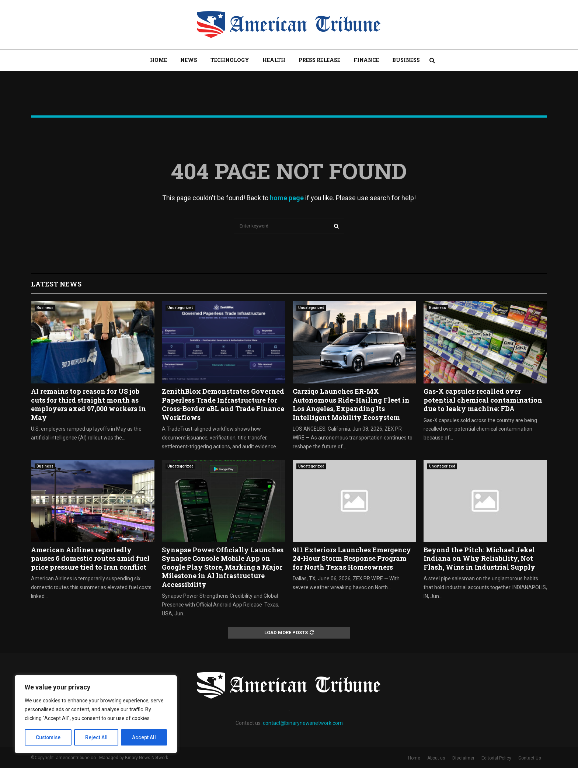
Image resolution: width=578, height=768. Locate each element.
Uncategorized (180, 308)
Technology (229, 59)
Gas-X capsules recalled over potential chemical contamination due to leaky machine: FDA (483, 400)
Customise (48, 737)
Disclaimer (463, 758)
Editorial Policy (496, 758)
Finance (366, 59)
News (188, 59)
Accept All (144, 737)
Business (406, 59)
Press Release (319, 59)
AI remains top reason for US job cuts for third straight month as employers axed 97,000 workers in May (88, 404)
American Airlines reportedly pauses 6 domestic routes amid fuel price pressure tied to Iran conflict (90, 558)
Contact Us (529, 758)
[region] (96, 714)
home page (287, 198)
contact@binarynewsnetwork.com (303, 723)
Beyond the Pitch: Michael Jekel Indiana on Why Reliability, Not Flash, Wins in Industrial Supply (479, 558)
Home (158, 59)
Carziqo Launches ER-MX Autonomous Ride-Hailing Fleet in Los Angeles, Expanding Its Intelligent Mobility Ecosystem (351, 404)
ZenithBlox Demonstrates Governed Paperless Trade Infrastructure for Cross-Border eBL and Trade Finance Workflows (223, 404)
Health (273, 59)
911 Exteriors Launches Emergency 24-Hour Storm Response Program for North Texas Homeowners (352, 558)
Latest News (56, 283)
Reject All (97, 737)
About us (436, 758)
